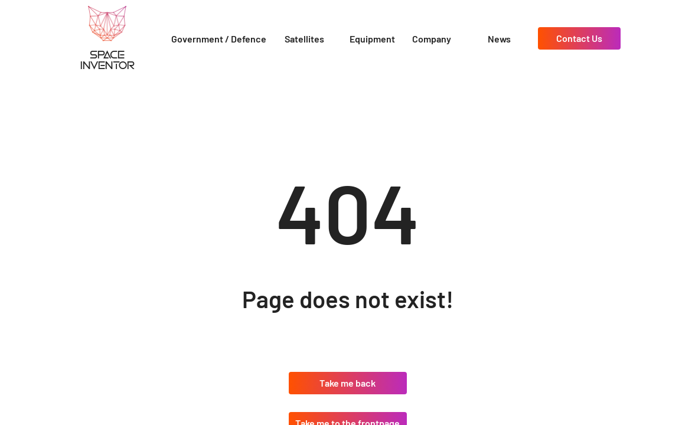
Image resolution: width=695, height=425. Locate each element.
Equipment (372, 38)
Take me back (347, 382)
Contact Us (579, 38)
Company (431, 38)
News (499, 38)
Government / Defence (218, 38)
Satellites (304, 38)
